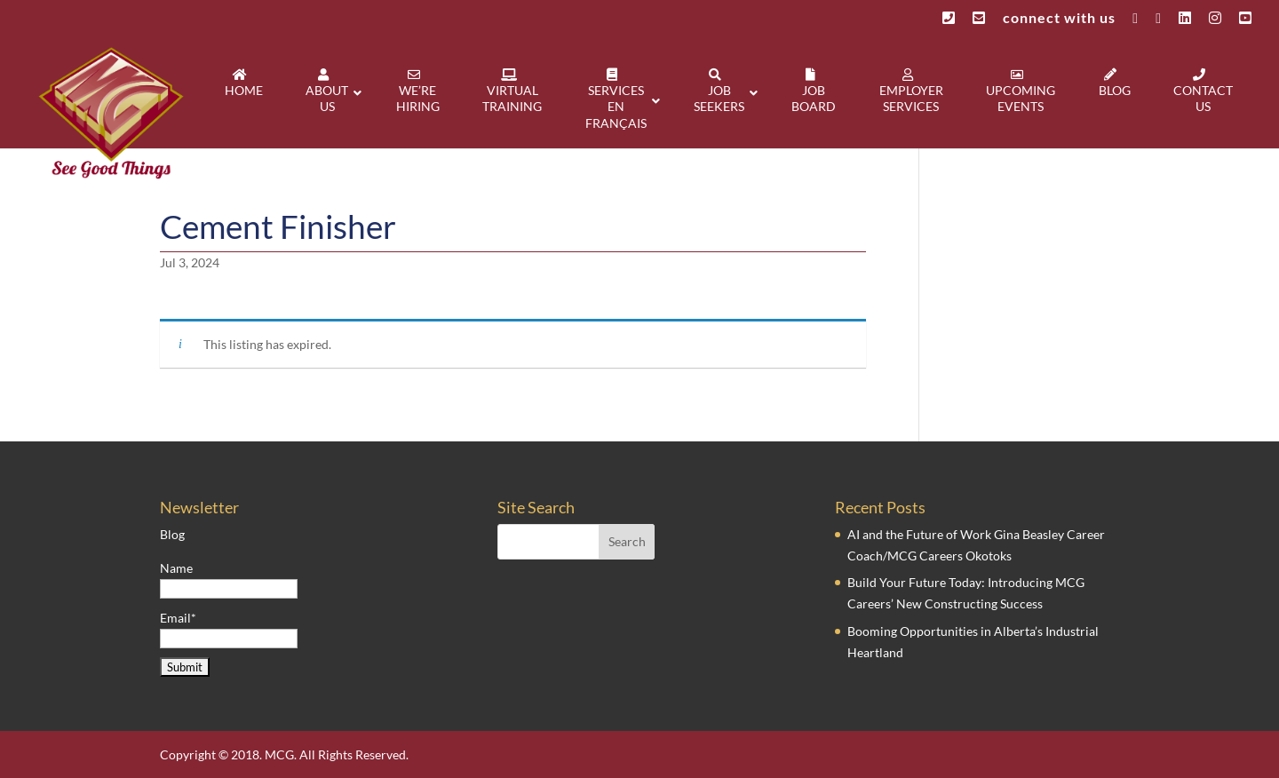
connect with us (1059, 18)
